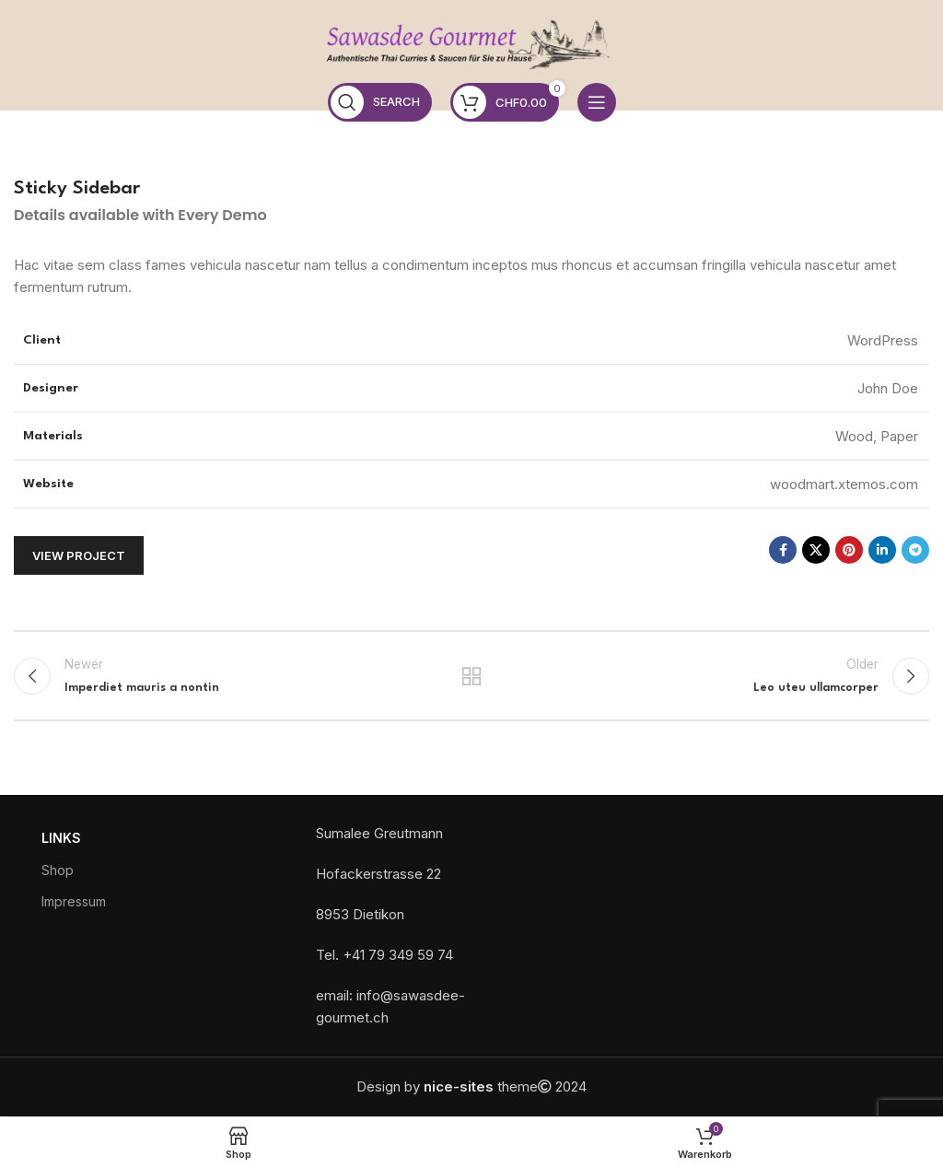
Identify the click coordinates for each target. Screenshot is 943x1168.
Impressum (73, 901)
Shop (57, 870)
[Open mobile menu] (596, 102)
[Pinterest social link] (849, 550)
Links (61, 839)
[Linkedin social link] (882, 550)
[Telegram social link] (915, 550)
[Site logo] (471, 45)
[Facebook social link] (783, 550)
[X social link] (816, 550)
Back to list (471, 676)
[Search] (380, 102)
